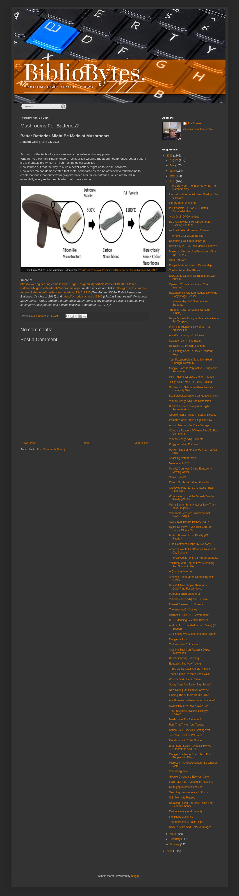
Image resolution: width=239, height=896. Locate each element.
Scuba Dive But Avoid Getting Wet (189, 730)
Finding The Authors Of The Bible (189, 695)
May (172, 176)
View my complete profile (198, 129)
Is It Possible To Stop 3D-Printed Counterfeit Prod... (188, 209)
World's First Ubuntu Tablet (185, 679)
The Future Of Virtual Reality (186, 235)
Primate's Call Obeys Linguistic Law (190, 420)
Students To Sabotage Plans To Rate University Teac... (191, 389)
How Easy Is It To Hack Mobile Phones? (193, 246)
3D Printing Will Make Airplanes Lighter (192, 633)
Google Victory (178, 639)
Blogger (135, 876)
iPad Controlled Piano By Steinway (190, 544)
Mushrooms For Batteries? (185, 719)
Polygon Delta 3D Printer (184, 444)
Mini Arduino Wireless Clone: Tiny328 (191, 376)
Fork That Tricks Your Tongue (186, 724)
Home (85, 443)
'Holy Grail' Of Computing (184, 216)
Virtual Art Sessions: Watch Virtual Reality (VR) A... (189, 515)
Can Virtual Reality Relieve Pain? (189, 521)
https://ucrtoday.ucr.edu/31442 (82, 296)
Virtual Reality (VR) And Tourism (188, 599)
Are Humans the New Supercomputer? (192, 700)
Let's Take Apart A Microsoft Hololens (191, 781)
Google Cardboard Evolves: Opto (189, 776)
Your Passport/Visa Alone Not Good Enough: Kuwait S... (190, 361)
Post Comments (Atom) (51, 449)
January (175, 844)
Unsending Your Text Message (187, 241)
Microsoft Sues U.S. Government (188, 615)
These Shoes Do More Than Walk (189, 674)
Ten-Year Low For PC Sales (185, 735)
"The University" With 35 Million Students (193, 557)
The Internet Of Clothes (183, 609)
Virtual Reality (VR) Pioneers (186, 439)
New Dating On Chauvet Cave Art (189, 690)
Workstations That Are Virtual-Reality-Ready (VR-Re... (191, 498)
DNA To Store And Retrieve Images (190, 827)
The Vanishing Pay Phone (184, 270)
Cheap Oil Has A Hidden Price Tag (189, 482)
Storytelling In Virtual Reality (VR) (189, 705)
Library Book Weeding (182, 202)
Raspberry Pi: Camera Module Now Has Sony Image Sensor (193, 294)
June (173, 170)
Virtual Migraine (178, 771)
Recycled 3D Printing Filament (187, 345)
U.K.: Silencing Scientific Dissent (188, 620)
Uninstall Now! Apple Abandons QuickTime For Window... (188, 587)
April (173, 181)
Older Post (141, 443)
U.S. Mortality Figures (182, 797)
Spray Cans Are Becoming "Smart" (190, 684)
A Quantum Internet (180, 571)
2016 (169, 155)
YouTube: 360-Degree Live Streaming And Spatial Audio (191, 564)
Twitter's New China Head (184, 644)
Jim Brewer (194, 123)
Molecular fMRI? (179, 463)
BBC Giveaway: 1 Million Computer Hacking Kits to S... (190, 223)
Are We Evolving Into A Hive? (186, 335)
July (172, 165)
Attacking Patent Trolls (182, 458)
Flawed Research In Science (186, 604)
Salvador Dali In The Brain (184, 340)
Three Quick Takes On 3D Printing (189, 668)
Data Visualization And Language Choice (193, 395)
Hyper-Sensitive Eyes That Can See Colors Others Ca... (190, 528)
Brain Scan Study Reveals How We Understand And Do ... (190, 747)
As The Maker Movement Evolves (189, 230)
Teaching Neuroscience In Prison (188, 792)
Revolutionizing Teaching (184, 658)
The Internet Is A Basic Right (186, 821)
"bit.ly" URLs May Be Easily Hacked (190, 381)
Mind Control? (177, 260)
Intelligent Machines (181, 816)
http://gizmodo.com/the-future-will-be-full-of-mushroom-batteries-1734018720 (120, 270)
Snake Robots (177, 477)
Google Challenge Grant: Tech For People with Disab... (189, 756)
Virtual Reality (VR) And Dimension (190, 401)
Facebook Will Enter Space (185, 740)
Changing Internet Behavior (185, 787)
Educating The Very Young (185, 663)
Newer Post (29, 443)
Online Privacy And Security (185, 811)
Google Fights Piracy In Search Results (192, 414)
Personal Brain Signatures (184, 593)
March (174, 833)
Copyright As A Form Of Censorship (190, 265)
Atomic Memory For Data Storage (189, 425)
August (174, 160)
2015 (169, 851)
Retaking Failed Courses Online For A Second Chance (191, 804)
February (175, 839)
